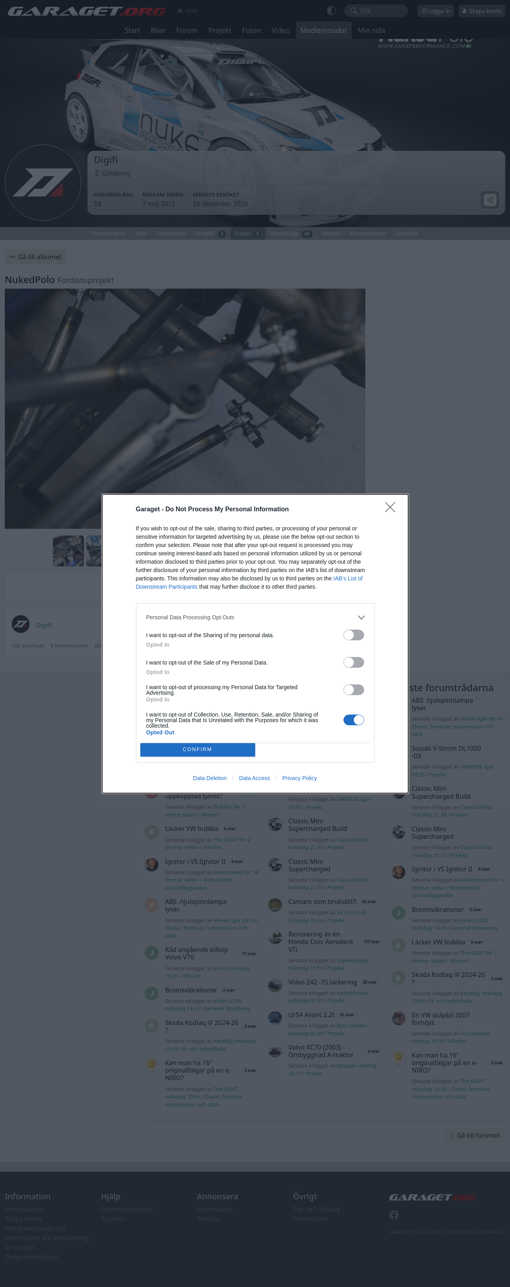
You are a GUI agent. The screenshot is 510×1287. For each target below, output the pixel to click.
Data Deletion (210, 778)
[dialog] (255, 643)
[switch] (353, 635)
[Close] (392, 509)
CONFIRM (198, 750)
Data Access (254, 778)
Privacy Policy (299, 778)
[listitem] (255, 617)
